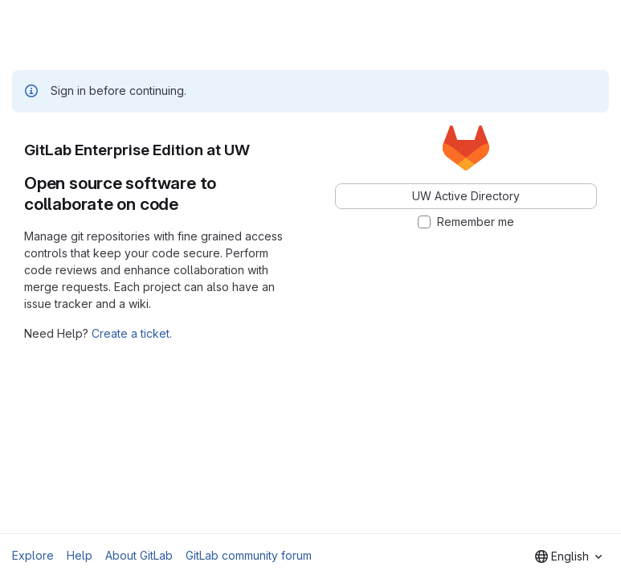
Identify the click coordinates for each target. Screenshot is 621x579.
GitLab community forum (249, 555)
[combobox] (568, 556)
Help (79, 555)
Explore (33, 555)
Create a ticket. (132, 333)
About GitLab (139, 555)
